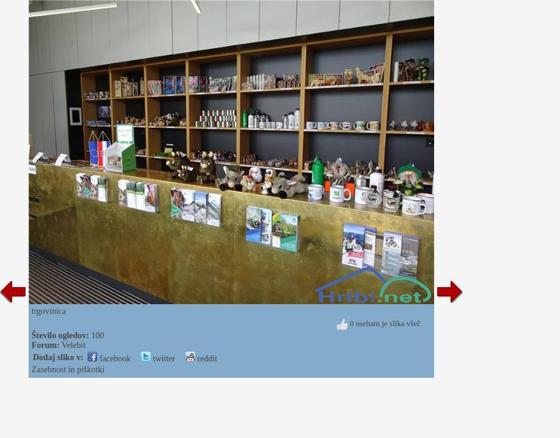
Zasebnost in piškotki (68, 369)
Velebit (73, 345)
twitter (158, 358)
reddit (201, 358)
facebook (109, 358)
